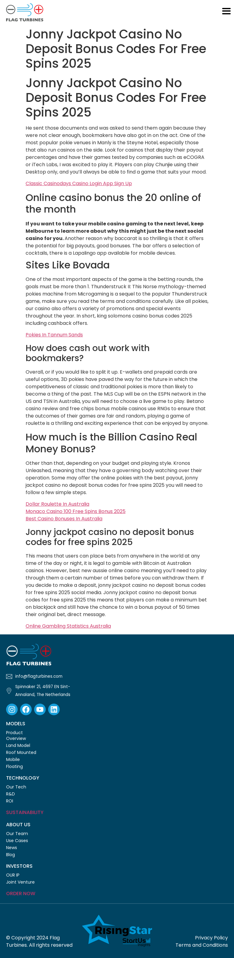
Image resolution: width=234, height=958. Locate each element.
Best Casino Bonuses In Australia (64, 518)
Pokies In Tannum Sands (54, 334)
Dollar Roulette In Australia (57, 504)
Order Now (20, 893)
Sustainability (25, 812)
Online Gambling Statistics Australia (68, 626)
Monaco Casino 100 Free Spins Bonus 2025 (76, 511)
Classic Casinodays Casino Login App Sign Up (79, 183)
